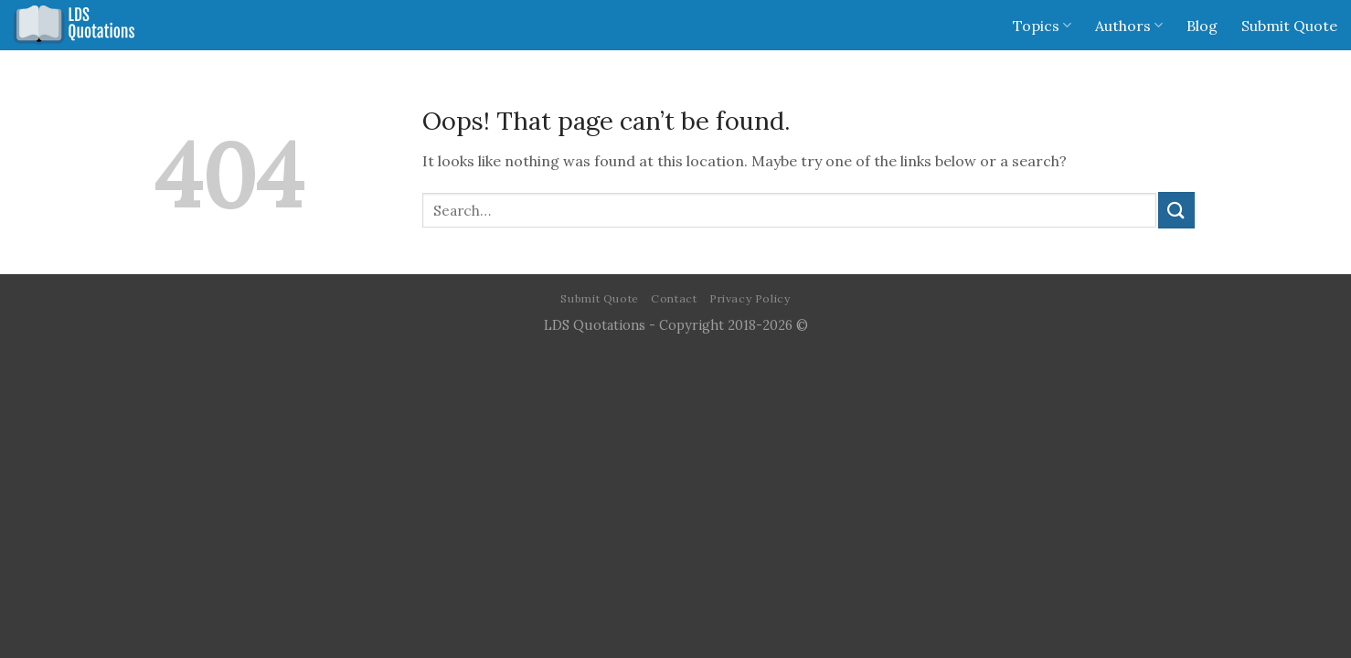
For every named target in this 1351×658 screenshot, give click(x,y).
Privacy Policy (750, 298)
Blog (1202, 25)
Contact (674, 298)
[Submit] (1176, 210)
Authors (1129, 25)
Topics (1042, 25)
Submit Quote (1289, 25)
